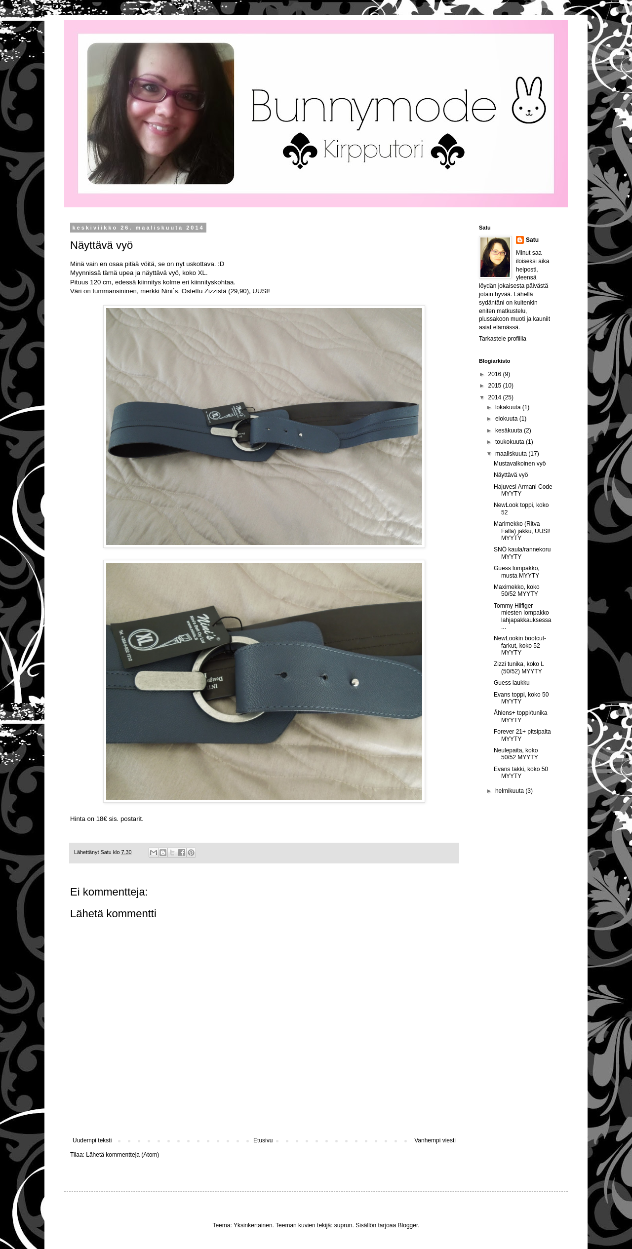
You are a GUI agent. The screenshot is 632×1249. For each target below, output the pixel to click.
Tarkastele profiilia (502, 338)
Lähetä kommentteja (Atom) (122, 1154)
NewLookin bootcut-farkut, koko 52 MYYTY (520, 645)
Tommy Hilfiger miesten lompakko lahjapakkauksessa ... (522, 616)
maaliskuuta (511, 453)
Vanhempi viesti (435, 1140)
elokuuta (507, 418)
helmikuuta (510, 790)
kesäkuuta (509, 430)
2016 (495, 374)
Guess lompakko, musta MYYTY (517, 572)
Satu (532, 239)
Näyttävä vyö (511, 474)
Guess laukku (512, 682)
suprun (343, 1225)
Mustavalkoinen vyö (520, 463)
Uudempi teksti (92, 1140)
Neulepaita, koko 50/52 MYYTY (516, 754)
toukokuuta (510, 441)
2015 (495, 385)
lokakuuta (508, 407)
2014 (495, 397)
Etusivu (263, 1140)
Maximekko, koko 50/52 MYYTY (517, 590)
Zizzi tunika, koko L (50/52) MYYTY (519, 667)
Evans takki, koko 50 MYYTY (521, 773)
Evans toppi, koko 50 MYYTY (521, 698)
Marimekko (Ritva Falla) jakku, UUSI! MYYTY (522, 531)
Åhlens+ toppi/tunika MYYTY (520, 716)
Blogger (408, 1225)
